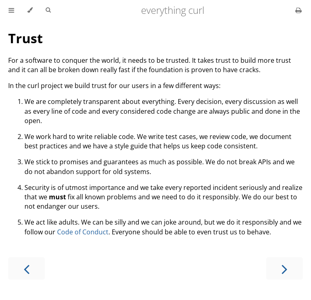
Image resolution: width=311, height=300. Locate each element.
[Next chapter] (284, 268)
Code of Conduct (82, 231)
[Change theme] (30, 10)
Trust (25, 38)
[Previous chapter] (26, 268)
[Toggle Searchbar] (48, 10)
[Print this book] (298, 10)
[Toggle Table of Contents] (11, 10)
